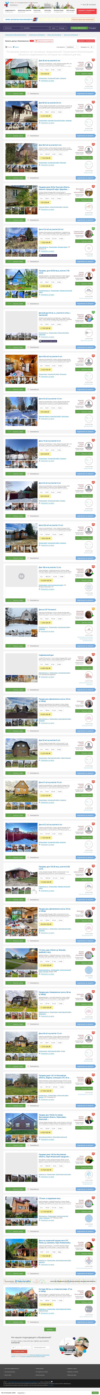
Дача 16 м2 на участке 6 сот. (50, 441)
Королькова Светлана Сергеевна (80, 570)
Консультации (59, 11)
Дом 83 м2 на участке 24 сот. (50, 103)
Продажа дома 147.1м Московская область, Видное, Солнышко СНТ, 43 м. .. (55, 1076)
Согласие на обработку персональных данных (32, 1356)
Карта (17, 47)
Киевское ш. (42, 1174)
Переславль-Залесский (60, 1137)
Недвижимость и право (85, 1094)
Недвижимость (10, 11)
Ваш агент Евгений (87, 340)
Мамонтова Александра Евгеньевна (80, 612)
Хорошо (95, 1392)
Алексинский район (56, 207)
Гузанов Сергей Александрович (79, 232)
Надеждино (42, 1014)
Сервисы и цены (72, 1368)
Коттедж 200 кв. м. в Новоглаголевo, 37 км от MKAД (55, 1290)
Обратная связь (71, 1375)
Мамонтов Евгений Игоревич (80, 316)
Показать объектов (79, 28)
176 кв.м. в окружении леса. (50, 1198)
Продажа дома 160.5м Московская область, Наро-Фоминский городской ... (54, 1155)
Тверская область (44, 416)
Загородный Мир (87, 725)
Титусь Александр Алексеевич (80, 1157)
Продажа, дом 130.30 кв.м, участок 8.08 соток (54, 868)
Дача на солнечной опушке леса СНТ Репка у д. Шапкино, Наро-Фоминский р (54, 1241)
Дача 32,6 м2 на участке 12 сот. (51, 525)
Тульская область (44, 207)
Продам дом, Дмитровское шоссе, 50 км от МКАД (54, 700)
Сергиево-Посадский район (56, 120)
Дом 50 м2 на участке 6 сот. (49, 740)
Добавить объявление (86, 11)
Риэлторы (48, 11)
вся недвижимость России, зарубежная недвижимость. (24, 1382)
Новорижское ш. (44, 1012)
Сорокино (63, 78)
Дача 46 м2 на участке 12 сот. (50, 1033)
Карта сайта (8, 1375)
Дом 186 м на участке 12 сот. (50, 567)
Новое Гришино (66, 758)
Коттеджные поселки (42, 1372)
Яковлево (42, 721)
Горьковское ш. (43, 247)
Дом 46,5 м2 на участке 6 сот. (50, 145)
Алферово (42, 629)
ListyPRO (51, 1385)
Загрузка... (50, 1329)
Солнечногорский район (55, 585)
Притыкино (65, 416)
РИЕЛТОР (90, 256)
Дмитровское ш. (44, 673)
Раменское (42, 334)
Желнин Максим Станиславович (79, 1118)
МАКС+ (90, 977)
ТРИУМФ (90, 595)
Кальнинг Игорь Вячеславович (79, 1292)
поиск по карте (24, 1281)
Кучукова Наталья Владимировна (79, 1244)
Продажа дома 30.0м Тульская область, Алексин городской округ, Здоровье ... (54, 188)
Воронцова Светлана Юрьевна (80, 1078)
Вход (84, 4)
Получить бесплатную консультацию (83, 19)
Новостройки (40, 1368)
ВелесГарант (89, 214)
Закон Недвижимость (86, 1316)
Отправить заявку (19, 1351)
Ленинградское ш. (44, 970)
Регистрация (92, 4)
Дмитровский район (64, 719)
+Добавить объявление (86, 41)
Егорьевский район (64, 627)
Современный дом (46, 655)
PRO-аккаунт (70, 11)
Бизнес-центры (40, 1375)
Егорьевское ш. (43, 333)
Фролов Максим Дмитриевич (80, 953)
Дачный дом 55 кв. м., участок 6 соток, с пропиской (54, 314)
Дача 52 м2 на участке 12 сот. (50, 399)
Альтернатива (88, 88)
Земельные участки (24, 11)
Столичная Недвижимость (84, 1268)
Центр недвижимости (86, 298)
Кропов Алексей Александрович (79, 274)
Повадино (46, 1218)
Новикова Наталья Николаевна (80, 658)
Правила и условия (72, 1372)
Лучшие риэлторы (10, 1372)
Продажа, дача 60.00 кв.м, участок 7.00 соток (54, 272)
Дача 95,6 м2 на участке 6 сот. (50, 356)
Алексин (65, 207)
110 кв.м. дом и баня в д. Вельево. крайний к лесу (52, 951)
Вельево (45, 971)
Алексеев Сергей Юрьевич (81, 64)
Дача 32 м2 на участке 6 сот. (50, 483)
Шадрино (42, 930)
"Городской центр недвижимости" (87, 1183)
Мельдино (63, 374)
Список (10, 47)
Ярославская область (45, 1137)
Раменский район (63, 333)
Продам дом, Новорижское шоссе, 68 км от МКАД (55, 993)
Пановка (62, 501)
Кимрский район (55, 416)
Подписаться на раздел (44, 41)
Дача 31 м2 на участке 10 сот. (50, 782)
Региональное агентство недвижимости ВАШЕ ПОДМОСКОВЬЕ (85, 638)
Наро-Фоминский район (63, 1174)
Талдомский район (53, 78)
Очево (63, 1051)
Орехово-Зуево (62, 247)
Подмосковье (43, 78)
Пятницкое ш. (43, 1216)
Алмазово (69, 120)
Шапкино (42, 1262)
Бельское (63, 842)
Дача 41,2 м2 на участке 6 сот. (50, 824)
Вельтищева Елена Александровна (79, 190)
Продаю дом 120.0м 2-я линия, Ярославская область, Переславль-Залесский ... (52, 1117)
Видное (41, 1097)
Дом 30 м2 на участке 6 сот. (49, 60)
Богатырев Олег (80, 702)
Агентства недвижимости (12, 1368)
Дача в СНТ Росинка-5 (47, 609)
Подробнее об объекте (85, 93)
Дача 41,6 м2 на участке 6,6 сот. (51, 229)
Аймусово (63, 162)
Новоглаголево (43, 1311)
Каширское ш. (43, 1095)
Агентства (38, 11)
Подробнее (20, 1393)
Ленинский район (62, 1095)
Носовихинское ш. (44, 290)
